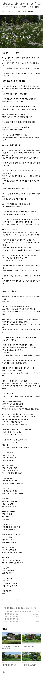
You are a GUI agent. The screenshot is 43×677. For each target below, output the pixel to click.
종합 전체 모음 (20, 608)
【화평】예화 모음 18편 (11, 619)
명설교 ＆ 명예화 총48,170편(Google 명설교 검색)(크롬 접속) (21, 4)
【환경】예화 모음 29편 (11, 621)
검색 (34, 3)
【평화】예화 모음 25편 (11, 614)
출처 (3, 593)
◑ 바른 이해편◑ (10, 608)
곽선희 (11, 11)
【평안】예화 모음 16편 (11, 616)
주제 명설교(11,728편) (25, 11)
